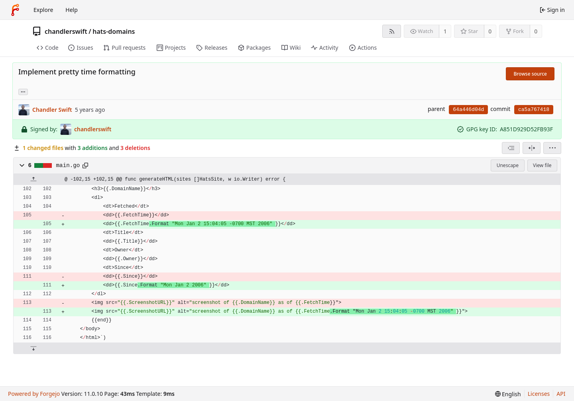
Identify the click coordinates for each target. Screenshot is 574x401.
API (560, 393)
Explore (43, 10)
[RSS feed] (391, 31)
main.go (68, 165)
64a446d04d (468, 110)
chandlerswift (66, 31)
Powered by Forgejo (34, 393)
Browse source (530, 73)
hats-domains (113, 31)
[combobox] (511, 148)
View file (542, 165)
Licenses (539, 393)
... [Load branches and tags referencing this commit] (23, 91)
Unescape (508, 165)
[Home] (15, 10)
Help (71, 10)
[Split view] (532, 148)
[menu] (552, 148)
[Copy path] (85, 165)
